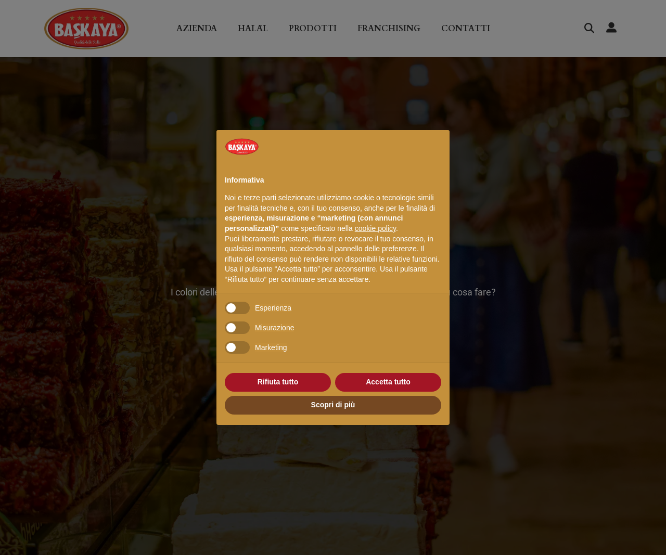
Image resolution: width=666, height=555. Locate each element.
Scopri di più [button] (333, 405)
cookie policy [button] (375, 228)
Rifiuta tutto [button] (278, 382)
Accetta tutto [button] (388, 382)
